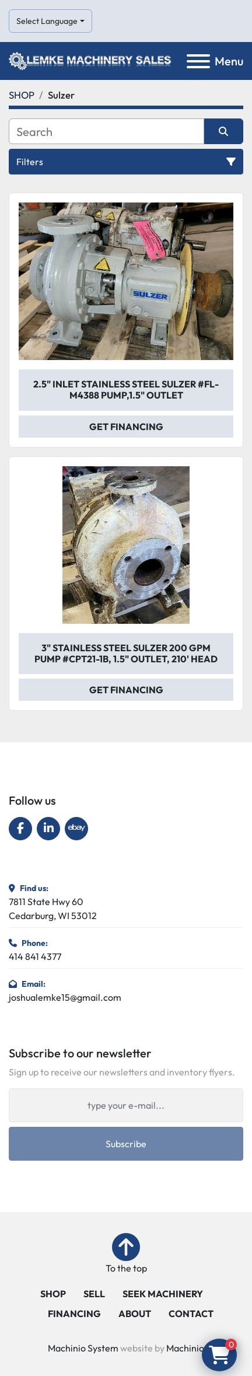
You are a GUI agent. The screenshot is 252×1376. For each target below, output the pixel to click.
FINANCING (74, 1313)
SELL (94, 1294)
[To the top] (126, 1254)
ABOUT (134, 1313)
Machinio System (83, 1348)
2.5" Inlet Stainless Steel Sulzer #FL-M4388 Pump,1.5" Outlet (126, 389)
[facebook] (20, 828)
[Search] (106, 131)
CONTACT (191, 1313)
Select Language (47, 21)
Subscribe (126, 1144)
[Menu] (198, 61)
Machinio (185, 1348)
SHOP (53, 1294)
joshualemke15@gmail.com (65, 997)
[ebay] (76, 828)
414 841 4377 (35, 956)
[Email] (126, 1105)
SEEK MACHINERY (163, 1294)
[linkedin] (48, 828)
